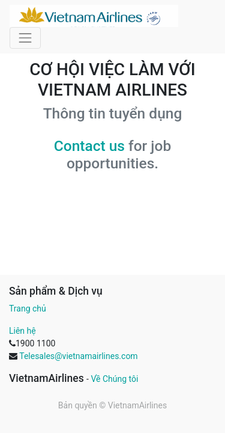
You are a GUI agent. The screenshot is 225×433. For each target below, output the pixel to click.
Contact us (89, 146)
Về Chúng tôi (114, 379)
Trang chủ (27, 308)
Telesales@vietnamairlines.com (78, 356)
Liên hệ (22, 331)
